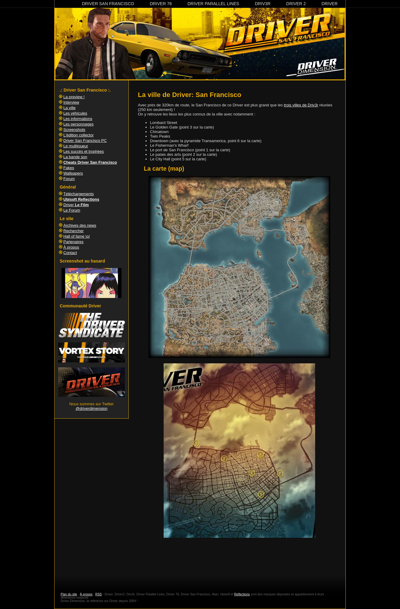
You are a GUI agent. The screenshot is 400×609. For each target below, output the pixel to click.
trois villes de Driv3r (301, 105)
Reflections (242, 594)
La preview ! (74, 97)
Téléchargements (78, 194)
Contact (70, 252)
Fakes (68, 168)
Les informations (77, 118)
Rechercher (73, 231)
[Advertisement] (239, 560)
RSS (98, 594)
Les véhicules (75, 113)
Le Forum (71, 210)
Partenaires (73, 241)
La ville (69, 107)
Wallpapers (73, 173)
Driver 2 (296, 3)
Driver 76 (161, 3)
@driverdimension (92, 408)
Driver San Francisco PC (85, 140)
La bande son (75, 157)
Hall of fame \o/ (76, 236)
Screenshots (74, 129)
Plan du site (69, 594)
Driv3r (262, 3)
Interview (71, 102)
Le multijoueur (75, 146)
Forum (69, 178)
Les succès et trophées (83, 151)
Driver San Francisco (108, 3)
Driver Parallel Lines (213, 3)
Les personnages (78, 124)
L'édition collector (78, 135)
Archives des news (79, 225)
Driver (330, 3)
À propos (71, 247)
